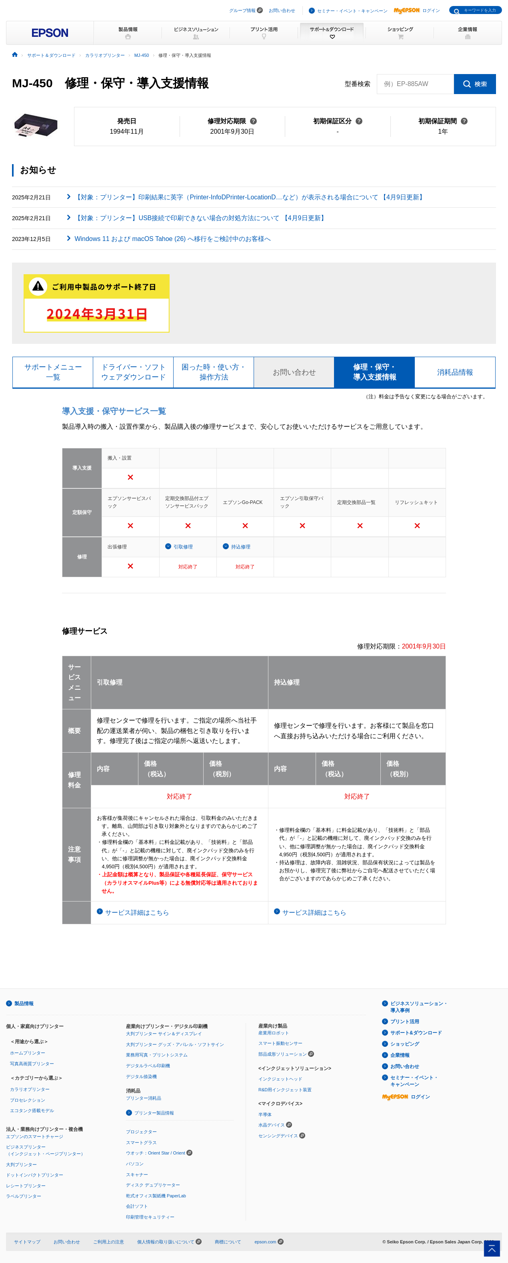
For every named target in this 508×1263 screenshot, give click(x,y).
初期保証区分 (337, 121)
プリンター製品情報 (154, 1112)
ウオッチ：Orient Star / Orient (155, 1153)
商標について (228, 1241)
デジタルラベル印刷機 (148, 1065)
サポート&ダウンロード (416, 1033)
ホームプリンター (27, 1052)
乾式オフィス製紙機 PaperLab (156, 1195)
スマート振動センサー (280, 1043)
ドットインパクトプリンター (34, 1175)
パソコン (135, 1163)
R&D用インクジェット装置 (285, 1089)
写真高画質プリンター (32, 1063)
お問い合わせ (282, 10)
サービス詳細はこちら (137, 912)
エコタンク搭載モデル (32, 1110)
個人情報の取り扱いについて (169, 1241)
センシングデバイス (278, 1135)
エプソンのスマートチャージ (34, 1136)
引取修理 (183, 547)
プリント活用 (404, 1021)
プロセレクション (27, 1100)
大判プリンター (21, 1164)
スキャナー (137, 1174)
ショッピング (404, 1044)
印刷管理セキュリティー (150, 1217)
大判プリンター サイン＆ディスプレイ (164, 1033)
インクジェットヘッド (280, 1078)
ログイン (417, 10)
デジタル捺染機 (141, 1076)
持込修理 (240, 547)
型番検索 (357, 84)
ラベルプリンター (23, 1196)
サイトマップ (27, 1241)
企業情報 (400, 1055)
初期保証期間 (443, 121)
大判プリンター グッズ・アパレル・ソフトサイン (175, 1044)
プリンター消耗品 (143, 1098)
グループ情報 (242, 10)
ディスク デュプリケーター (153, 1185)
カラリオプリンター (30, 1089)
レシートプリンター (26, 1185)
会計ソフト (137, 1206)
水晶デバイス (271, 1124)
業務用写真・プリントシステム (157, 1054)
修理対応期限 (232, 121)
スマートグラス (141, 1142)
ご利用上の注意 (108, 1241)
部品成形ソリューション (282, 1054)
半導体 (265, 1114)
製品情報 (24, 1003)
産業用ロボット (273, 1032)
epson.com (265, 1241)
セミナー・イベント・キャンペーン (352, 10)
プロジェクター (141, 1131)
